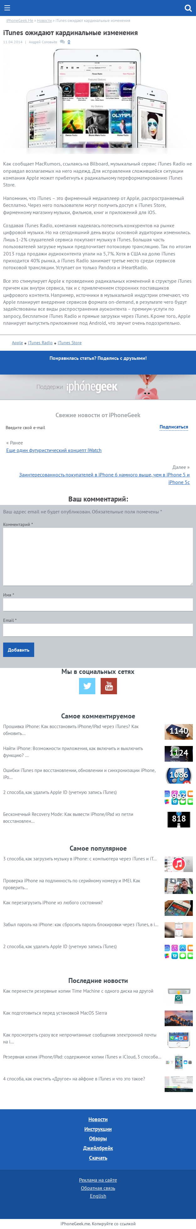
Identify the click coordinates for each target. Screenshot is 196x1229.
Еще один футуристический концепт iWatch (54, 450)
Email (10, 620)
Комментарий (18, 524)
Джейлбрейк (98, 1148)
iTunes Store (70, 342)
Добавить (18, 650)
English (98, 1196)
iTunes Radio (40, 342)
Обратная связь (98, 1188)
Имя (8, 595)
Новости (98, 1119)
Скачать (98, 1157)
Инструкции (98, 1129)
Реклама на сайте (98, 1180)
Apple (17, 342)
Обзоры (98, 1138)
